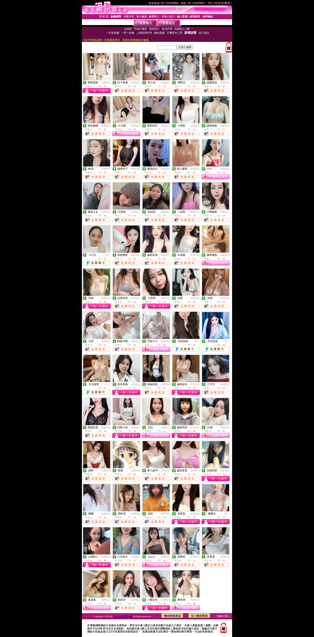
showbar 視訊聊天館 (123, 616)
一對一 (107, 255)
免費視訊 (106, 82)
